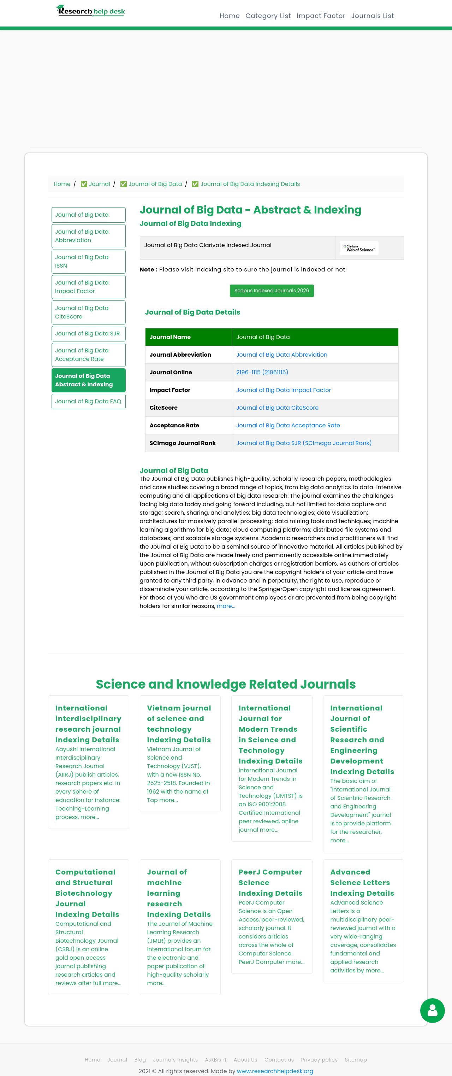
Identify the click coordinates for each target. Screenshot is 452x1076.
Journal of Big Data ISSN (82, 261)
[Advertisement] (92, 91)
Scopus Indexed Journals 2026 (271, 290)
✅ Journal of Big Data (151, 184)
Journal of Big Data (82, 215)
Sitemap (356, 1059)
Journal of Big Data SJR (87, 333)
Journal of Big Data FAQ (88, 401)
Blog (140, 1059)
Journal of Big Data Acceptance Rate (82, 354)
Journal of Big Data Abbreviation (82, 236)
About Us (245, 1059)
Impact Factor (321, 15)
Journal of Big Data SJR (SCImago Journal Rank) (304, 443)
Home (230, 15)
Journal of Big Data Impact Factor (82, 287)
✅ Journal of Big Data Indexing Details (246, 184)
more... (226, 606)
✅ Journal (95, 184)
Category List (268, 15)
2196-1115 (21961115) (262, 372)
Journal (117, 1059)
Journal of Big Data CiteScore (82, 312)
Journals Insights (175, 1059)
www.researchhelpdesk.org (275, 1071)
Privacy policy (319, 1059)
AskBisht (216, 1059)
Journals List (372, 15)
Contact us (279, 1059)
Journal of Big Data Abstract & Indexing (84, 380)
